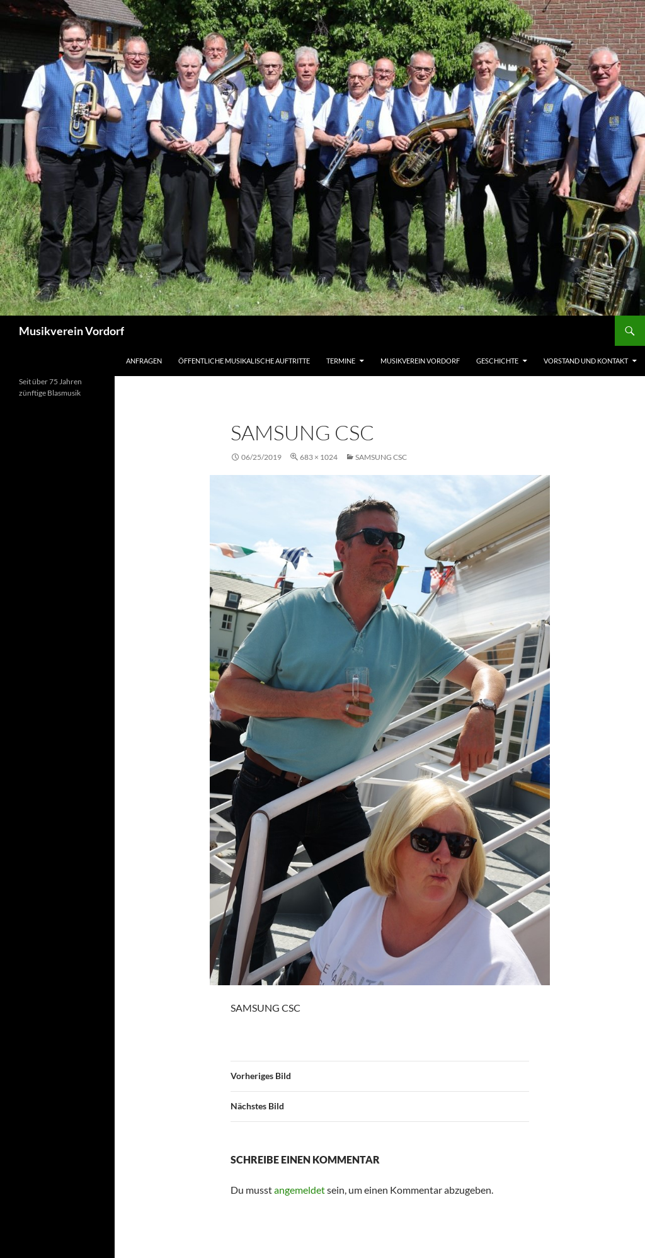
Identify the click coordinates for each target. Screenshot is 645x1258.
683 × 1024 (319, 457)
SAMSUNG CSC (381, 457)
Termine (340, 361)
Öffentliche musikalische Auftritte (244, 361)
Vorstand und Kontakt (586, 361)
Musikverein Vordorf (71, 331)
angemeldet (299, 1190)
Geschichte (497, 361)
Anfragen (144, 361)
